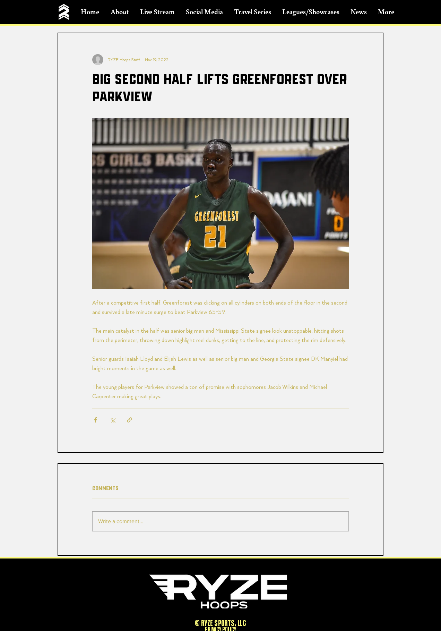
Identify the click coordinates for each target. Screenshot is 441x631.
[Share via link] (129, 420)
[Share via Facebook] (95, 420)
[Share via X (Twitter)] (112, 420)
